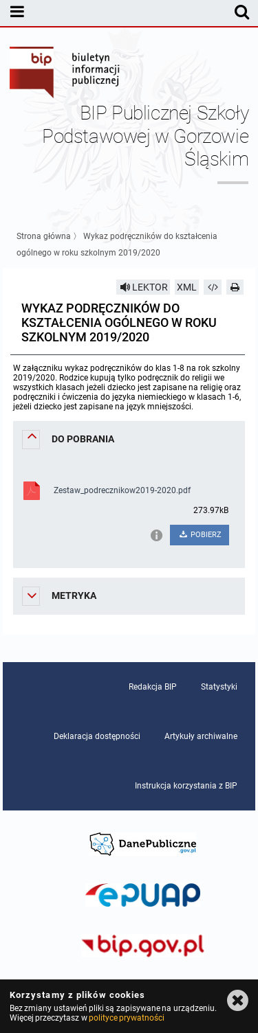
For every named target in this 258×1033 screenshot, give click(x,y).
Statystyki (219, 687)
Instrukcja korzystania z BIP (186, 786)
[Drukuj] (235, 287)
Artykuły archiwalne (200, 736)
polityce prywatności (126, 1018)
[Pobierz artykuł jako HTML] (213, 287)
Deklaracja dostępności (97, 736)
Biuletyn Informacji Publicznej (65, 74)
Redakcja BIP (153, 687)
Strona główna (44, 236)
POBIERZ (200, 534)
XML (187, 287)
